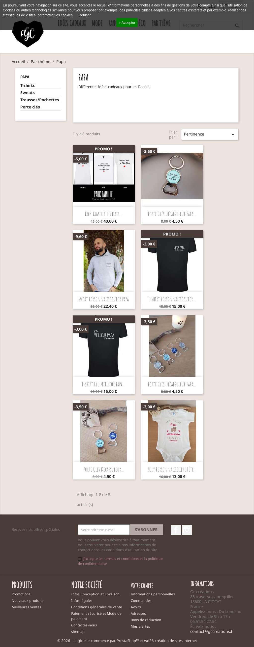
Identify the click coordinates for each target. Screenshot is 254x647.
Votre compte (142, 585)
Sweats (27, 92)
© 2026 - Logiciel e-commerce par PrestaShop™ (98, 640)
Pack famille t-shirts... (103, 214)
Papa (24, 76)
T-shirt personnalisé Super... (172, 299)
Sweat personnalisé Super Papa (104, 299)
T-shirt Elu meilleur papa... (104, 384)
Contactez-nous (84, 625)
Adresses (138, 613)
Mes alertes (140, 626)
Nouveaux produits (27, 600)
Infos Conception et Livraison (95, 594)
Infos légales (82, 600)
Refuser (85, 15)
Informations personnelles (153, 594)
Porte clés (30, 107)
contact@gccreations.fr (212, 631)
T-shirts (27, 85)
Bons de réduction (146, 619)
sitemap (78, 631)
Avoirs (136, 607)
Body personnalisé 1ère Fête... (172, 469)
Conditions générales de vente (96, 607)
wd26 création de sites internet (170, 640)
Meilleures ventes (26, 607)
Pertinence (210, 134)
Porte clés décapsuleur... (103, 469)
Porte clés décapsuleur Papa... (172, 214)
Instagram (187, 530)
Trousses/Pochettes (39, 99)
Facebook (176, 530)
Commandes (141, 600)
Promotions (21, 594)
